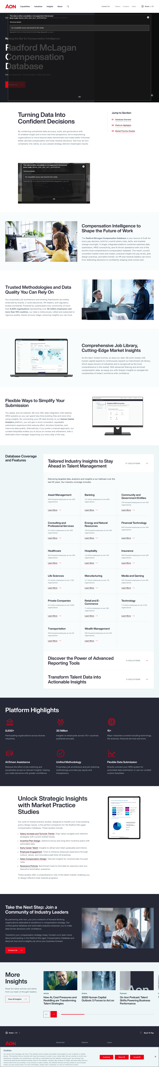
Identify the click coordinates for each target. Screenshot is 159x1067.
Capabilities (25, 6)
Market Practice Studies (125, 131)
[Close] (155, 1056)
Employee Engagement (31, 851)
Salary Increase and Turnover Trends (37, 833)
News (134, 6)
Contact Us (106, 6)
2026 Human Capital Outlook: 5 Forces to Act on (98, 999)
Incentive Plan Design (30, 840)
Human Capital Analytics (25, 17)
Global (147, 6)
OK (54, 199)
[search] (68, 6)
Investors (126, 6)
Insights (50, 6)
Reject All (121, 1057)
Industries (38, 6)
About (59, 6)
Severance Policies (29, 865)
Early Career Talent (29, 847)
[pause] (152, 95)
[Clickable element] (99, 463)
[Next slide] (54, 1014)
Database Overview (123, 119)
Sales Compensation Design (33, 858)
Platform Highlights (123, 125)
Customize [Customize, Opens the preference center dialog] (106, 1057)
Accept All (136, 1057)
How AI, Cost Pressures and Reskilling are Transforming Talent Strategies (60, 1000)
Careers (117, 6)
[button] (17, 999)
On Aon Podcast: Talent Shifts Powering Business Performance (135, 1000)
